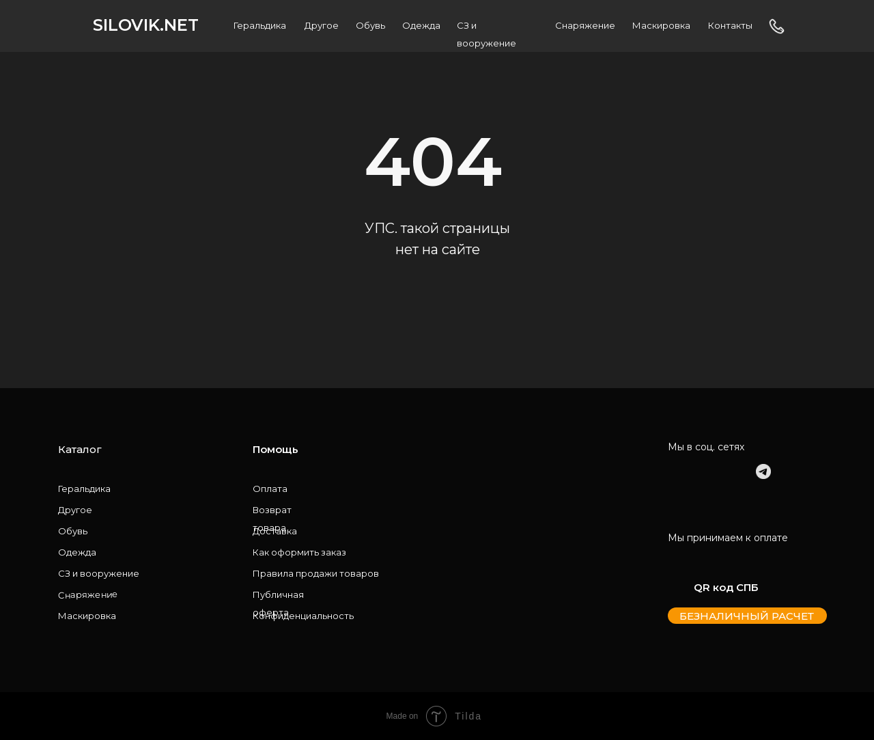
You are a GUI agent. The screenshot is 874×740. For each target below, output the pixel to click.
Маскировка (661, 25)
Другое (322, 25)
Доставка (275, 530)
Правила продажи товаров (316, 573)
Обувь (370, 25)
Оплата (270, 488)
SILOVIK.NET (146, 25)
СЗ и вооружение (98, 573)
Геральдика (260, 25)
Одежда (421, 25)
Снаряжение (585, 25)
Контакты (730, 25)
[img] (675, 472)
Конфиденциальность (303, 615)
